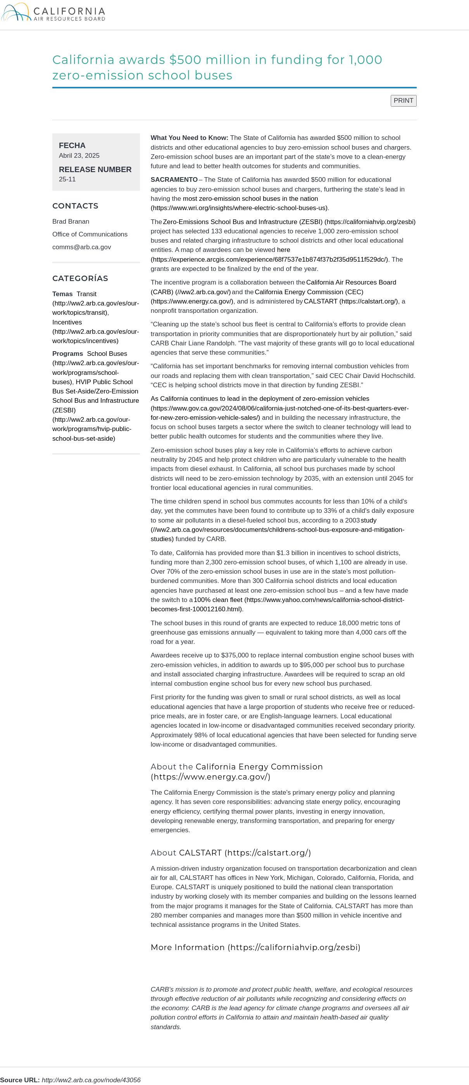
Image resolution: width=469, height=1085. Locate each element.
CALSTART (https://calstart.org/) (351, 301)
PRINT (404, 100)
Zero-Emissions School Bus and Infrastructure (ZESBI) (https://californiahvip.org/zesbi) (289, 222)
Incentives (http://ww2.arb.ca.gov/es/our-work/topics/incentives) (95, 332)
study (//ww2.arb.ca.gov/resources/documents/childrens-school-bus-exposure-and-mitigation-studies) (278, 530)
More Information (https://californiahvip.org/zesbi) (256, 947)
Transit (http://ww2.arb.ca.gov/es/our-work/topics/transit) (95, 303)
